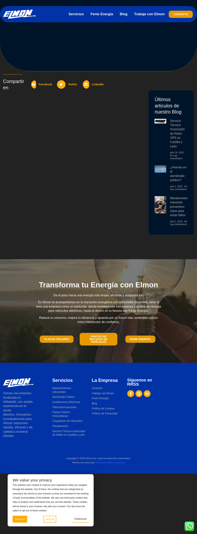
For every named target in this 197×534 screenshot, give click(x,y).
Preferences (80, 519)
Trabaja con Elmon (149, 14)
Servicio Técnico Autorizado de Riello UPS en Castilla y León (177, 133)
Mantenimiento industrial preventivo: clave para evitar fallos (180, 207)
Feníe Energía (102, 14)
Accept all (20, 519)
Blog (123, 14)
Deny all (50, 519)
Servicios (76, 14)
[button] (43, 84)
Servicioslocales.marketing (110, 462)
